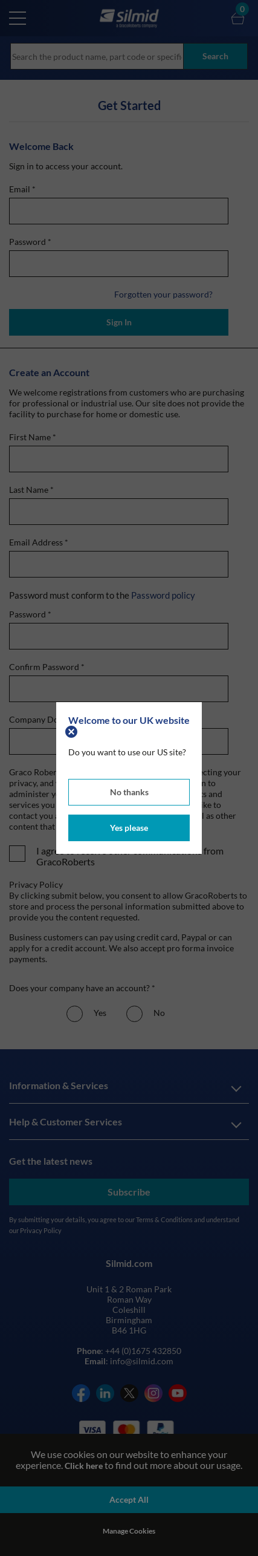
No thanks (129, 792)
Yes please (129, 827)
